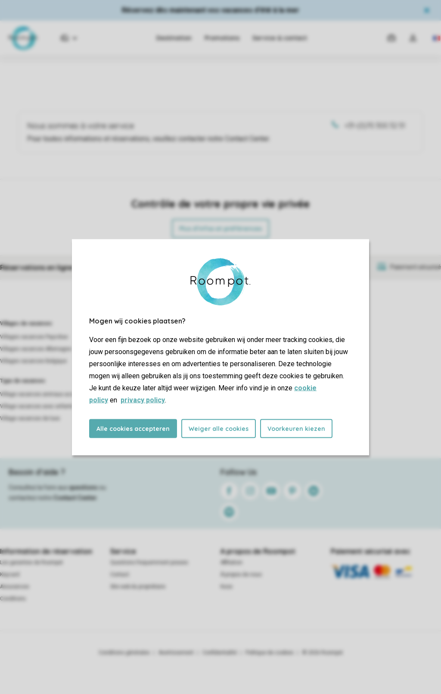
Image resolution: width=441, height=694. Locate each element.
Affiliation (231, 562)
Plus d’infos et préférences (220, 228)
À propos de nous (241, 575)
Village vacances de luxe (30, 418)
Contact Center (75, 497)
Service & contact (279, 38)
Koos (226, 587)
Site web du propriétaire (137, 587)
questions (83, 487)
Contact (119, 575)
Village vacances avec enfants (37, 406)
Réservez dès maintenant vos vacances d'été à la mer (210, 10)
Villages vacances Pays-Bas (34, 337)
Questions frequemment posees (149, 562)
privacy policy (143, 400)
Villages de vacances (26, 323)
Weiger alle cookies (218, 428)
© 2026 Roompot (322, 653)
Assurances (14, 587)
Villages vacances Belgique (33, 361)
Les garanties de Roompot (31, 562)
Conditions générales (124, 653)
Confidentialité (219, 653)
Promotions (222, 38)
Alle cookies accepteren (133, 428)
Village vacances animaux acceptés (43, 394)
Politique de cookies (269, 653)
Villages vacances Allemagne (35, 349)
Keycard (9, 575)
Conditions (13, 599)
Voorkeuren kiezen (296, 428)
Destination (174, 38)
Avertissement (176, 653)
